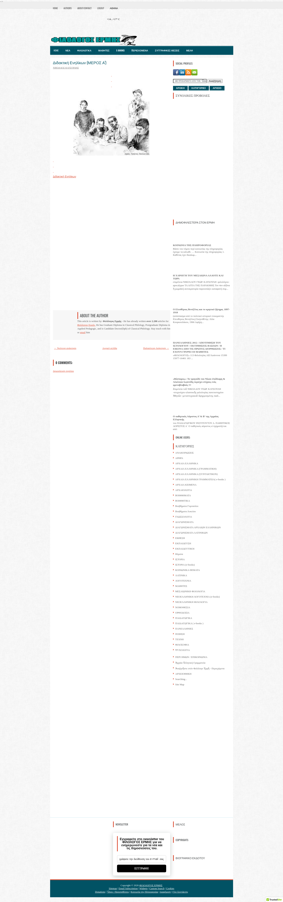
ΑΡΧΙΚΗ (180, 88)
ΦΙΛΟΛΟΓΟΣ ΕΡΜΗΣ (150, 885)
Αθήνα (114, 8)
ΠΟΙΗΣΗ (180, 634)
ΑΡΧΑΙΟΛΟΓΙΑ (183, 490)
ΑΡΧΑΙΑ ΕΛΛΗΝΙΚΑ (186, 463)
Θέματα (179, 554)
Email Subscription (128, 888)
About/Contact (84, 8)
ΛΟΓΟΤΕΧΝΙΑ (183, 580)
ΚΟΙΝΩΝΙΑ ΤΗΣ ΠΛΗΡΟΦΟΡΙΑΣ (192, 245)
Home (55, 8)
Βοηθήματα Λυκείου (185, 511)
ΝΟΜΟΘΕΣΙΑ (182, 607)
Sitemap (113, 888)
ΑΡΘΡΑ (179, 458)
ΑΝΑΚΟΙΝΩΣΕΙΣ (184, 452)
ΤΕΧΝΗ (179, 639)
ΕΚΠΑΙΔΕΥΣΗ (183, 543)
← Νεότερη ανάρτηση (65, 348)
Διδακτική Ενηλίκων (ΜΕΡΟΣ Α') (79, 62)
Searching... (181, 679)
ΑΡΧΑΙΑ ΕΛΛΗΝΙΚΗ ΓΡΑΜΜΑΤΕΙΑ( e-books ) (200, 479)
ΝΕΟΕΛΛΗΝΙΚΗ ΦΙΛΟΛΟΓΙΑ (191, 602)
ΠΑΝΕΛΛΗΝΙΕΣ (184, 628)
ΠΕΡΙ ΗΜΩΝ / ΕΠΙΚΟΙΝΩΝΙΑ (191, 657)
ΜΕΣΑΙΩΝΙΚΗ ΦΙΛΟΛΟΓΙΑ (190, 591)
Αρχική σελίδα (109, 348)
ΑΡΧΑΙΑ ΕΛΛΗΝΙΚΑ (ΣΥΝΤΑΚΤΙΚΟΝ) (196, 474)
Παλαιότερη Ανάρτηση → (156, 348)
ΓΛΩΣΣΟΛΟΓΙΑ (183, 516)
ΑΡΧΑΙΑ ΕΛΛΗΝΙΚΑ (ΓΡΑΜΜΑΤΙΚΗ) (196, 468)
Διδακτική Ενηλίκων (64, 176)
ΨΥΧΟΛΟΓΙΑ (182, 650)
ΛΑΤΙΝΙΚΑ (181, 575)
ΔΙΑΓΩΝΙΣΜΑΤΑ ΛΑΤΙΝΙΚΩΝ (191, 532)
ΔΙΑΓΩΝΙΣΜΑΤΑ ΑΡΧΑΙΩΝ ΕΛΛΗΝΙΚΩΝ (198, 527)
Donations (100, 891)
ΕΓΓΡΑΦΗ (141, 868)
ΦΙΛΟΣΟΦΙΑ (182, 644)
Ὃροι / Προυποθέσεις (118, 891)
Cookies (170, 888)
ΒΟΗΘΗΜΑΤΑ (183, 495)
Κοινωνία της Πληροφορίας (144, 891)
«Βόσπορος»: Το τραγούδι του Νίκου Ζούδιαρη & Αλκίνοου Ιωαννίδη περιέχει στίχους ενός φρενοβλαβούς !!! (199, 381)
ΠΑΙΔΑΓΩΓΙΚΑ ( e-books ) (189, 623)
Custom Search (156, 888)
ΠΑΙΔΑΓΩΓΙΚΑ (183, 618)
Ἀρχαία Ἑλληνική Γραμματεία (190, 662)
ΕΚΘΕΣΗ (180, 538)
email (83, 332)
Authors (68, 8)
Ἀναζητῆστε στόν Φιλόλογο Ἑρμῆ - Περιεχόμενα (199, 668)
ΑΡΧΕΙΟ (217, 88)
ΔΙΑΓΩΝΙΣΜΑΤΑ (184, 522)
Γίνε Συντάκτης (180, 891)
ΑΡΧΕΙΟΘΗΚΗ (183, 673)
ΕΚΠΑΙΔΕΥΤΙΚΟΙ (185, 548)
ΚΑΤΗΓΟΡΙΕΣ (199, 88)
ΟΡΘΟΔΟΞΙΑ (182, 612)
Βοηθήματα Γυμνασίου (186, 506)
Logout (100, 8)
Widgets (143, 888)
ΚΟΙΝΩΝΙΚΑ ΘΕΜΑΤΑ (187, 570)
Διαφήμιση (165, 891)
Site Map (179, 684)
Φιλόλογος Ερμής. (86, 325)
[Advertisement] (201, 159)
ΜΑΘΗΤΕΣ (181, 586)
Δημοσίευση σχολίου (63, 371)
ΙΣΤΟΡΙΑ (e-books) (185, 564)
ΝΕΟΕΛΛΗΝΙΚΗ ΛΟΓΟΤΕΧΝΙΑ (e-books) (197, 596)
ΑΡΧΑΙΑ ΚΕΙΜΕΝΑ (186, 484)
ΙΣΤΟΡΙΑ (180, 559)
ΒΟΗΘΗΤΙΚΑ (182, 500)
